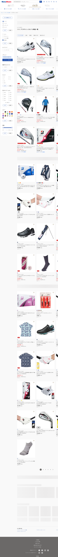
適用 (10, 30)
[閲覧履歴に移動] (49, 2)
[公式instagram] (45, 550)
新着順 (30, 35)
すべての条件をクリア (7, 17)
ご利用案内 (37, 539)
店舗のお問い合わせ (37, 545)
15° (56, 145)
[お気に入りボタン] (34, 38)
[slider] (3, 127)
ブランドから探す (7, 12)
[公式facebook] (42, 550)
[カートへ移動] (54, 1)
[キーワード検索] (40, 2)
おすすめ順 (20, 35)
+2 (43, 182)
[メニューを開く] (56, 2)
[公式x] (39, 550)
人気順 (26, 35)
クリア (5, 30)
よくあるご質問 (37, 541)
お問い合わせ (37, 543)
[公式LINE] (42, 553)
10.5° (20, 114)
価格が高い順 (42, 35)
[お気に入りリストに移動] (51, 1)
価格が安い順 (36, 35)
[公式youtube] (48, 550)
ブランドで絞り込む (8, 60)
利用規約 (37, 556)
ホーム (2, 12)
